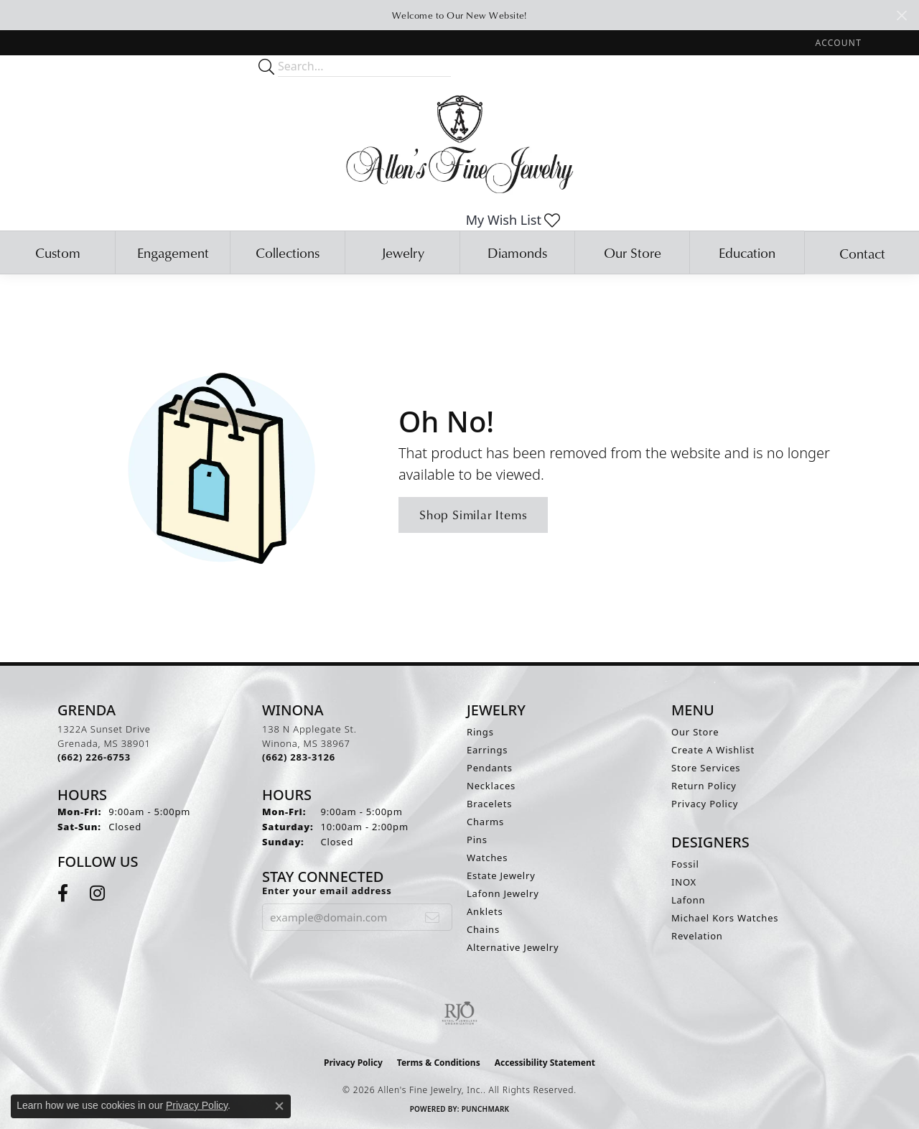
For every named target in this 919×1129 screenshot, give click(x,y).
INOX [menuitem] (683, 881)
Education (747, 252)
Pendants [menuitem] (490, 767)
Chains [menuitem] (483, 929)
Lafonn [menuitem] (688, 899)
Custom (57, 252)
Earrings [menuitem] (487, 749)
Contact (862, 253)
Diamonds (517, 252)
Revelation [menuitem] (697, 935)
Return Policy (704, 785)
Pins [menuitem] (477, 839)
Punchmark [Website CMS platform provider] (486, 1109)
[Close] (901, 15)
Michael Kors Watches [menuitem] (724, 917)
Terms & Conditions (438, 1062)
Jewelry (402, 252)
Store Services (705, 767)
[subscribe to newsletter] (433, 917)
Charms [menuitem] (485, 821)
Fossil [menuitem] (685, 864)
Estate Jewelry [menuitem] (501, 875)
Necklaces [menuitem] (491, 785)
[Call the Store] (94, 757)
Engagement (173, 252)
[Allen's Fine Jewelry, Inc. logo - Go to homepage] (459, 143)
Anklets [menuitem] (485, 911)
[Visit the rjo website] (459, 1013)
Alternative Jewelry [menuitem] (513, 947)
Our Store (632, 252)
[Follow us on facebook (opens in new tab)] (62, 893)
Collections (287, 252)
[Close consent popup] (279, 1106)
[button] (837, 42)
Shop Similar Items (473, 515)
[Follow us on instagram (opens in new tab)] (97, 893)
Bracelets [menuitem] (489, 803)
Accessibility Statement (545, 1062)
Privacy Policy (704, 803)
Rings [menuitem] (480, 731)
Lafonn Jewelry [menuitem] (503, 893)
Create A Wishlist (713, 749)
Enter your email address (327, 890)
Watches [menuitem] (487, 857)
